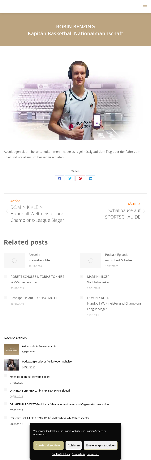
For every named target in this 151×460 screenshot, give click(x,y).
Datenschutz (78, 454)
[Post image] (14, 260)
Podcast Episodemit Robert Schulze (118, 257)
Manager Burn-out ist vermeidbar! (30, 376)
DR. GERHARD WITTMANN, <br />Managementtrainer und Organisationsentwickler (60, 404)
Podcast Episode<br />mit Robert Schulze (47, 361)
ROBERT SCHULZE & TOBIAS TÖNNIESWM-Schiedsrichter (37, 279)
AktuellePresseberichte (39, 257)
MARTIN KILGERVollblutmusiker (98, 279)
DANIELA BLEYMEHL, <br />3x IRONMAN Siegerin (40, 390)
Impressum (93, 454)
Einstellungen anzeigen (100, 445)
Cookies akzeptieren (49, 445)
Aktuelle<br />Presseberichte (39, 346)
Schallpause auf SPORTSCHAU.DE (34, 298)
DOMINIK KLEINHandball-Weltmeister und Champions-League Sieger (115, 303)
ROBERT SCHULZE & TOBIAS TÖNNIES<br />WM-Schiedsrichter (49, 418)
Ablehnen (74, 445)
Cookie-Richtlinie (61, 454)
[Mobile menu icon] (145, 6)
